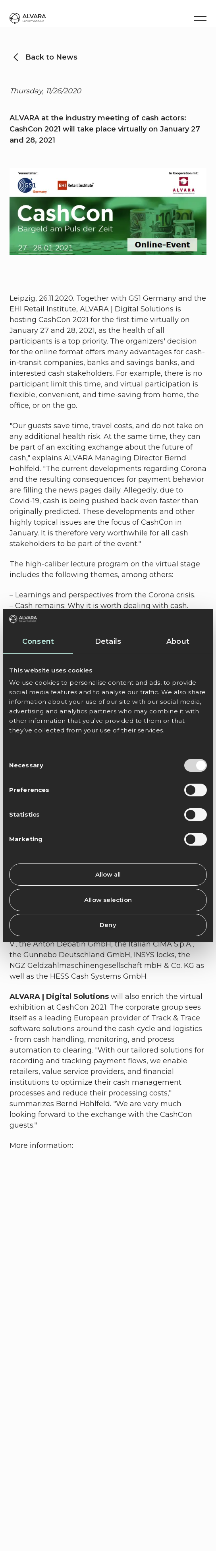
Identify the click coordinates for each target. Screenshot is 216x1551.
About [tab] (177, 641)
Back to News (51, 57)
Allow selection (108, 900)
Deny (108, 925)
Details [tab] (108, 641)
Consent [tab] (38, 641)
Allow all (108, 874)
